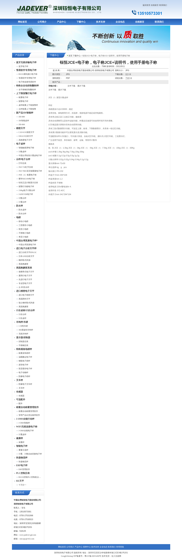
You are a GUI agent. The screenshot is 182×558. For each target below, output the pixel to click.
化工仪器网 (116, 556)
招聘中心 (87, 547)
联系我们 (163, 5)
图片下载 (81, 86)
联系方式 (19, 492)
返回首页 (146, 5)
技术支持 (100, 22)
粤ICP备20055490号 (92, 556)
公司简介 (42, 22)
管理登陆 (120, 547)
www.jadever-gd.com (28, 535)
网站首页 (22, 22)
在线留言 (155, 5)
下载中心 (81, 22)
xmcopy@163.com (27, 539)
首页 (70, 56)
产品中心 (61, 22)
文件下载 (71, 86)
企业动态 (120, 22)
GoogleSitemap (67, 556)
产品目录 (19, 55)
